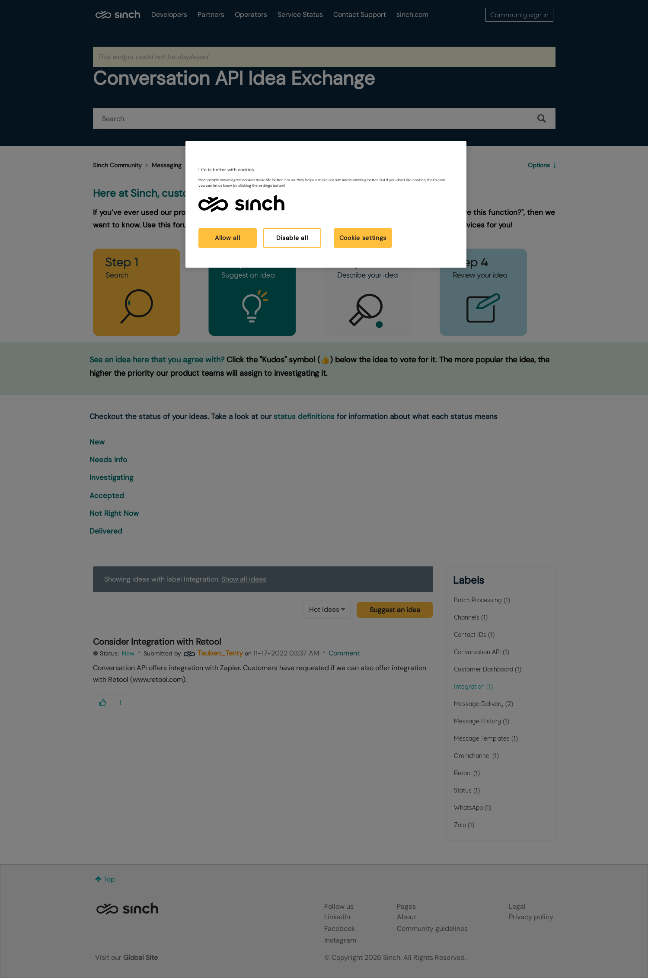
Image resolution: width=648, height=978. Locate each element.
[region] (325, 204)
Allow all (227, 238)
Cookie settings (363, 238)
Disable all (292, 238)
